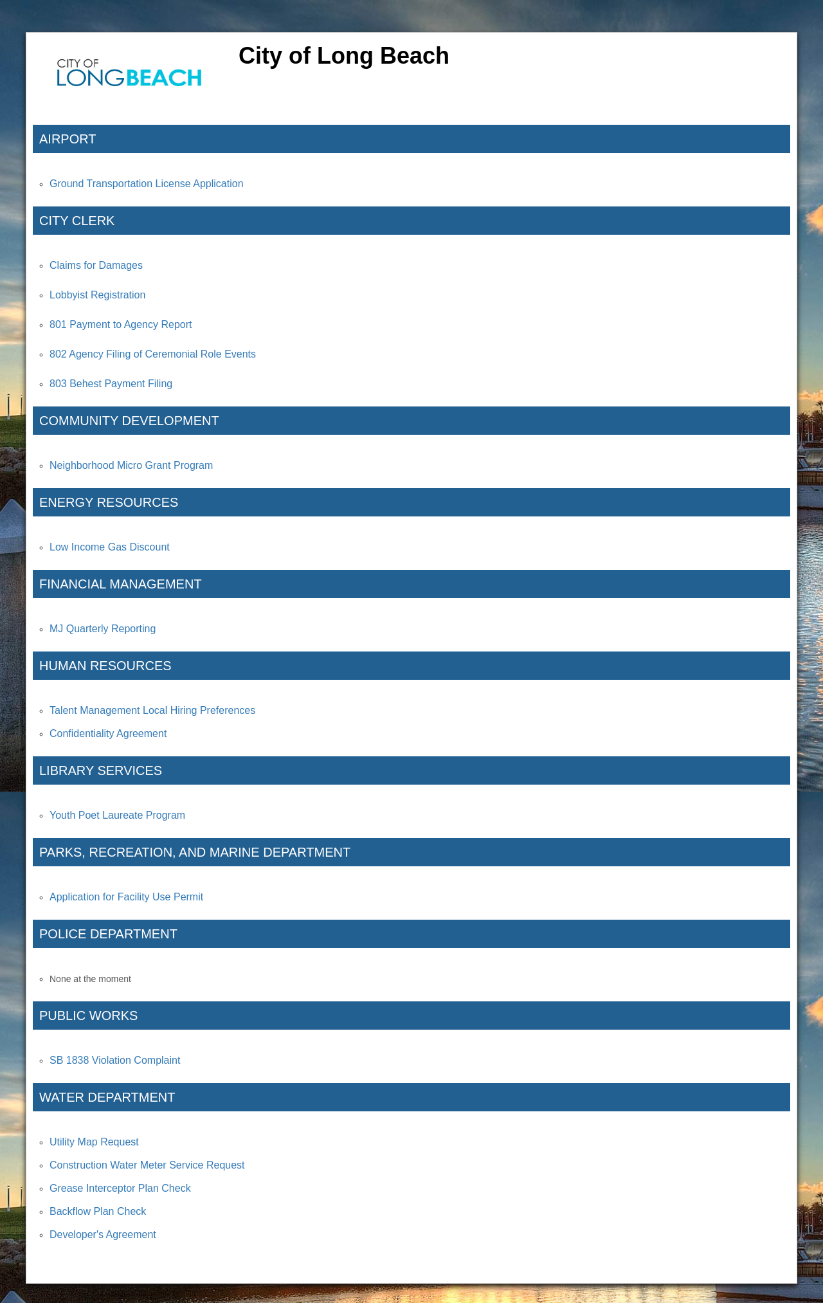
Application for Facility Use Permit (126, 896)
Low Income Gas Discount (110, 547)
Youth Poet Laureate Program (117, 815)
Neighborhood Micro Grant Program (131, 465)
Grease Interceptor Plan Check (120, 1188)
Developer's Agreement (103, 1234)
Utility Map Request (94, 1141)
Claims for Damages (96, 265)
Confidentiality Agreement (108, 733)
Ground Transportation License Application (147, 183)
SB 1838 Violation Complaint (115, 1060)
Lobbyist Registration (97, 294)
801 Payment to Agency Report (121, 324)
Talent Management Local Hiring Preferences (152, 710)
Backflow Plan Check (98, 1211)
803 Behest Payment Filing (111, 383)
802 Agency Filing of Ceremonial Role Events (153, 354)
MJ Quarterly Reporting (103, 628)
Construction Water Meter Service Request (147, 1165)
